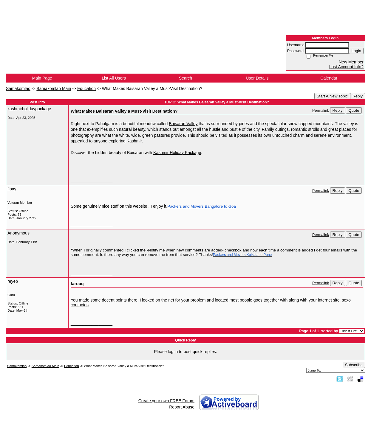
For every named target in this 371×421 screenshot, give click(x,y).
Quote (353, 110)
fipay (11, 189)
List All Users (114, 78)
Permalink (320, 110)
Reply (358, 96)
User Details (257, 78)
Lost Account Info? (346, 66)
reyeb (12, 281)
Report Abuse (181, 407)
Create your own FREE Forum (166, 400)
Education (86, 88)
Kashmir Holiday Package (177, 152)
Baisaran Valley (183, 123)
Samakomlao (18, 88)
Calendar (328, 78)
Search (185, 78)
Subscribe (354, 365)
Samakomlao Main (53, 88)
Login (356, 51)
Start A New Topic (332, 96)
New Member (351, 62)
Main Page (42, 78)
